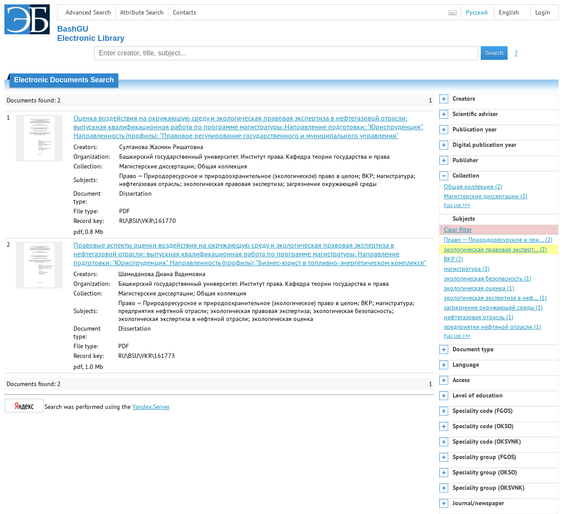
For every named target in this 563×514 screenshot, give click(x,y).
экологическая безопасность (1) (487, 278)
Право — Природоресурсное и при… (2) (498, 240)
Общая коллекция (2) (473, 186)
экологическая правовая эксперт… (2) (495, 249)
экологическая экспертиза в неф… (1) (495, 298)
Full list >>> (457, 205)
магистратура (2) (467, 269)
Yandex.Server (151, 407)
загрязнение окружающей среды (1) (493, 307)
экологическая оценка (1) (479, 288)
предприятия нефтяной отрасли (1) (492, 327)
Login (542, 12)
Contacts (184, 12)
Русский (477, 12)
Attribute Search (142, 12)
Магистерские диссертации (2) (485, 196)
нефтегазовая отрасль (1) (478, 317)
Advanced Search (88, 12)
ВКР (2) (453, 259)
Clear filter (458, 229)
